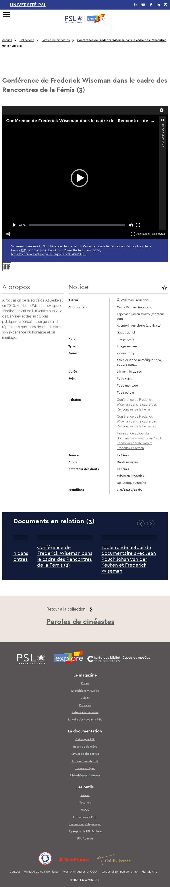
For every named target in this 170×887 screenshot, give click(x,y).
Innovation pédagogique (85, 824)
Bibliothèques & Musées (85, 775)
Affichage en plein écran (148, 233)
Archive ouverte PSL (85, 761)
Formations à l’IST (85, 817)
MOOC (85, 809)
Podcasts (85, 705)
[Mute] (131, 225)
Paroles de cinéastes (56, 40)
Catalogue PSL (85, 739)
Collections (26, 40)
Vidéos (85, 698)
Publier (85, 795)
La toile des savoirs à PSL (85, 719)
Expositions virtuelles (85, 690)
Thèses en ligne (85, 768)
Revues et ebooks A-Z (85, 753)
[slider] (77, 225)
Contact (15, 872)
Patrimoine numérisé (85, 712)
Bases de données (85, 746)
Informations (162, 126)
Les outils (85, 787)
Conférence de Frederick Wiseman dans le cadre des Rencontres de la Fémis (137, 405)
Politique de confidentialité (41, 872)
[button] (79, 178)
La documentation (85, 731)
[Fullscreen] (138, 225)
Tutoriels (85, 802)
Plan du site (149, 872)
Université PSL (28, 5)
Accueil (7, 40)
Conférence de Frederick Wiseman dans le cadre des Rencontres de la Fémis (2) (137, 421)
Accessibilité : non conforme (119, 872)
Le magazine (85, 675)
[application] (79, 178)
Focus (85, 683)
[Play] (14, 225)
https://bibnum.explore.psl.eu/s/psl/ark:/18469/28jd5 (48, 254)
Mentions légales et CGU (80, 872)
